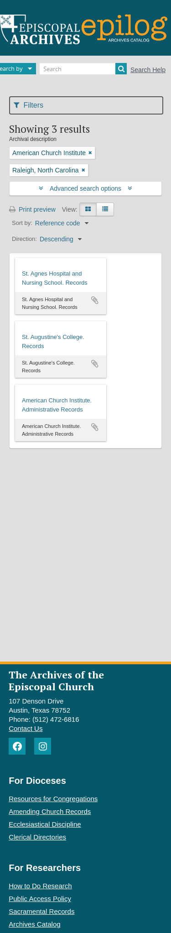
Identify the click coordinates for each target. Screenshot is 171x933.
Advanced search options (85, 188)
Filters (28, 105)
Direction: (24, 238)
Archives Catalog (34, 924)
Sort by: (22, 222)
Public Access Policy (40, 898)
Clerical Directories (37, 837)
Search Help (148, 69)
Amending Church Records (50, 811)
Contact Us (25, 728)
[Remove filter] (90, 152)
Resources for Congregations (53, 799)
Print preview (32, 209)
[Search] (83, 68)
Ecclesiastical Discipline (45, 824)
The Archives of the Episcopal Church (56, 680)
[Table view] (105, 209)
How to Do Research (40, 886)
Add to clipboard (94, 300)
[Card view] (88, 209)
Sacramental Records (41, 911)
